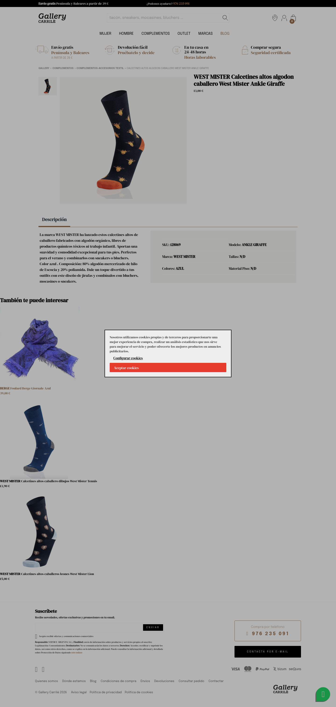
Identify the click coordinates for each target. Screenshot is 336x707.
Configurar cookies (128, 358)
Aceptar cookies (126, 367)
